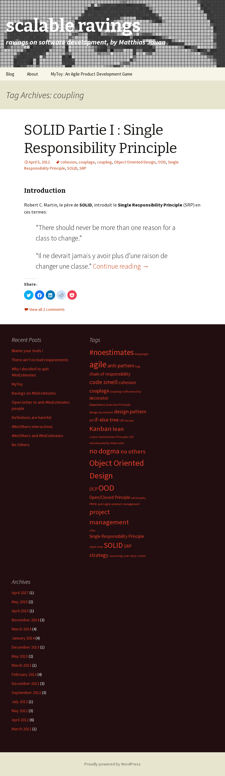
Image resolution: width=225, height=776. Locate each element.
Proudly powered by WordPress (112, 764)
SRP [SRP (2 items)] (128, 546)
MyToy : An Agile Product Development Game (91, 74)
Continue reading (121, 266)
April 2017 (20, 592)
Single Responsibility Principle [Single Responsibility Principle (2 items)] (116, 536)
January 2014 (23, 638)
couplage (87, 162)
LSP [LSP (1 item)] (131, 437)
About (32, 74)
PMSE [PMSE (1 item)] (93, 504)
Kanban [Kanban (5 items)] (100, 428)
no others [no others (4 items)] (133, 451)
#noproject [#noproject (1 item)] (142, 354)
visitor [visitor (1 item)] (141, 556)
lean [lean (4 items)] (118, 429)
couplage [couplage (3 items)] (99, 390)
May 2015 (20, 601)
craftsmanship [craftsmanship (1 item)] (131, 391)
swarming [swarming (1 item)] (115, 556)
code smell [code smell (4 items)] (103, 382)
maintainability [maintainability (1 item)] (99, 443)
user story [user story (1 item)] (130, 556)
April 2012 (20, 719)
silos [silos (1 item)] (92, 530)
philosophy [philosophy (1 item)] (138, 498)
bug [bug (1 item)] (137, 366)
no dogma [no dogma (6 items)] (104, 451)
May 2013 (20, 656)
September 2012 (26, 692)
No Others (21, 444)
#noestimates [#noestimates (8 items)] (111, 352)
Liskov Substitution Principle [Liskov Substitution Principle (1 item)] (108, 437)
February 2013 (24, 674)
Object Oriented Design (135, 162)
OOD (162, 162)
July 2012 (20, 701)
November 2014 (25, 619)
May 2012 (20, 710)
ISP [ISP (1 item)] (122, 420)
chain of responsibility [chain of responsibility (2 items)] (109, 374)
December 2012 (25, 683)
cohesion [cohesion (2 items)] (127, 382)
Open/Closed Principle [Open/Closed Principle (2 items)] (109, 497)
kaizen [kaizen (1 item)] (129, 420)
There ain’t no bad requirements (40, 359)
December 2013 (25, 647)
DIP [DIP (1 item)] (91, 420)
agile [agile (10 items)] (98, 364)
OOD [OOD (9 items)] (106, 487)
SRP (82, 168)
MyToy (17, 384)
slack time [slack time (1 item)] (96, 547)
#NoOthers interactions (32, 426)
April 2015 (20, 610)
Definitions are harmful (31, 417)
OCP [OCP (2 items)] (93, 489)
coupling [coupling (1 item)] (115, 391)
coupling (104, 162)
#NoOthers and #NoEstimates (37, 435)
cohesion (68, 162)
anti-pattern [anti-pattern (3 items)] (121, 365)
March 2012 (21, 728)
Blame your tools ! (27, 350)
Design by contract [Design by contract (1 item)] (101, 412)
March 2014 (21, 629)
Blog (10, 74)
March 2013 (21, 665)
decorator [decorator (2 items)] (98, 398)
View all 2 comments (47, 309)
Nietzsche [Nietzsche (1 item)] (117, 443)
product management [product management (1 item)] (126, 504)
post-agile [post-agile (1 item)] (104, 504)
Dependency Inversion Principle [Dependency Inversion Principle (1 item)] (109, 405)
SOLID (72, 168)
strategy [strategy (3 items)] (98, 555)
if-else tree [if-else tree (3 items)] (107, 419)
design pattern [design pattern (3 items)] (130, 411)
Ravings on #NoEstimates (34, 393)
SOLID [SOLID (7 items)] (113, 545)
